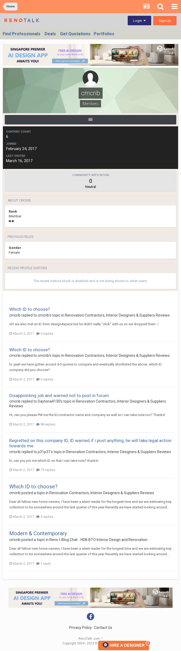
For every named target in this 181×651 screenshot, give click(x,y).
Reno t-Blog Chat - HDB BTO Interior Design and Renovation (98, 540)
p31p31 (44, 452)
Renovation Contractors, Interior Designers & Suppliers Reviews (117, 315)
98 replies (45, 424)
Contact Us (103, 627)
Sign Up (165, 21)
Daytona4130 (49, 401)
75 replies (45, 470)
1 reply (43, 563)
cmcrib (15, 315)
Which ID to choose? (29, 309)
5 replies (44, 333)
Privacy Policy (80, 627)
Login (139, 21)
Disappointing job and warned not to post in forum (59, 395)
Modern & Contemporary (38, 533)
